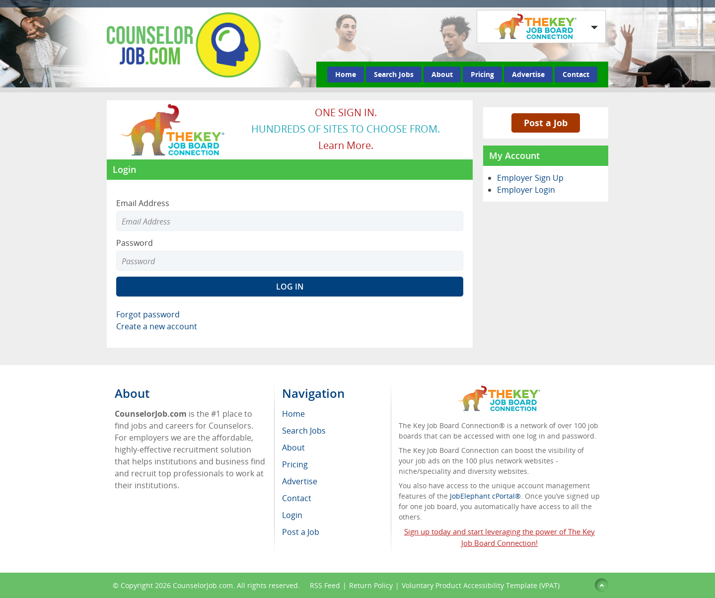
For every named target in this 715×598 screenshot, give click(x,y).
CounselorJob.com (203, 585)
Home (345, 74)
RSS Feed (325, 585)
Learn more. (345, 145)
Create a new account (156, 326)
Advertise (528, 74)
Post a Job (546, 123)
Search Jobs (394, 74)
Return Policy (371, 585)
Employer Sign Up (530, 177)
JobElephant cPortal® (485, 496)
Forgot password (148, 314)
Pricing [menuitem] (295, 464)
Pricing (482, 74)
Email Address (142, 203)
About (442, 74)
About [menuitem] (293, 447)
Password (134, 242)
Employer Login (526, 189)
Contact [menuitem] (296, 498)
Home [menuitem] (293, 413)
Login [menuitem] (292, 515)
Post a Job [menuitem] (300, 531)
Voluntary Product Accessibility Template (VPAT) (481, 585)
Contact (576, 74)
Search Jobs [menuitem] (304, 430)
